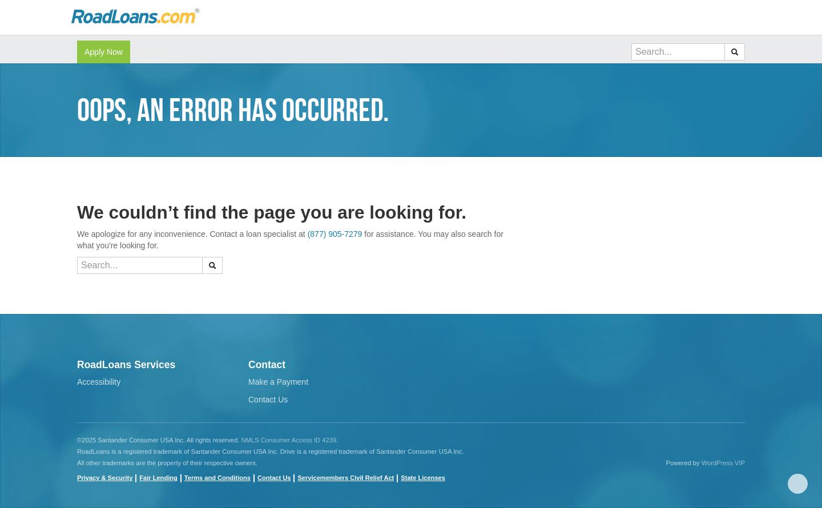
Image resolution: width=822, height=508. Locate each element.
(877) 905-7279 (335, 234)
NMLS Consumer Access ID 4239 (288, 440)
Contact (266, 364)
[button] (734, 52)
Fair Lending (158, 477)
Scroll (798, 484)
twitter (710, 442)
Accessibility (98, 381)
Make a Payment (278, 381)
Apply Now (103, 52)
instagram (736, 442)
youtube (685, 442)
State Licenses (423, 477)
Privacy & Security (104, 477)
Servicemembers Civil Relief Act (345, 477)
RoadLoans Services (126, 364)
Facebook (659, 442)
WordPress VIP (723, 462)
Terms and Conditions (217, 477)
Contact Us (268, 399)
